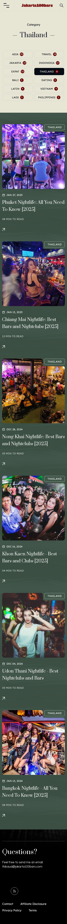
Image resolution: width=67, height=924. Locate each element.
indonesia (49, 63)
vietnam (49, 89)
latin (17, 89)
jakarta (17, 63)
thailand (49, 71)
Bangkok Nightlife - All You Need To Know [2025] (29, 791)
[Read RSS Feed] (14, 891)
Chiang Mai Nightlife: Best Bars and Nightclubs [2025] (30, 323)
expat (17, 71)
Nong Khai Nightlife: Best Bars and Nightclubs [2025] (33, 440)
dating (49, 80)
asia (17, 54)
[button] (6, 5)
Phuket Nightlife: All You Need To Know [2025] (33, 206)
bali (18, 80)
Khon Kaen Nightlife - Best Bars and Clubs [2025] (29, 557)
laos (18, 97)
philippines (49, 97)
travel (49, 54)
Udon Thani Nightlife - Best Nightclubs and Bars (30, 674)
